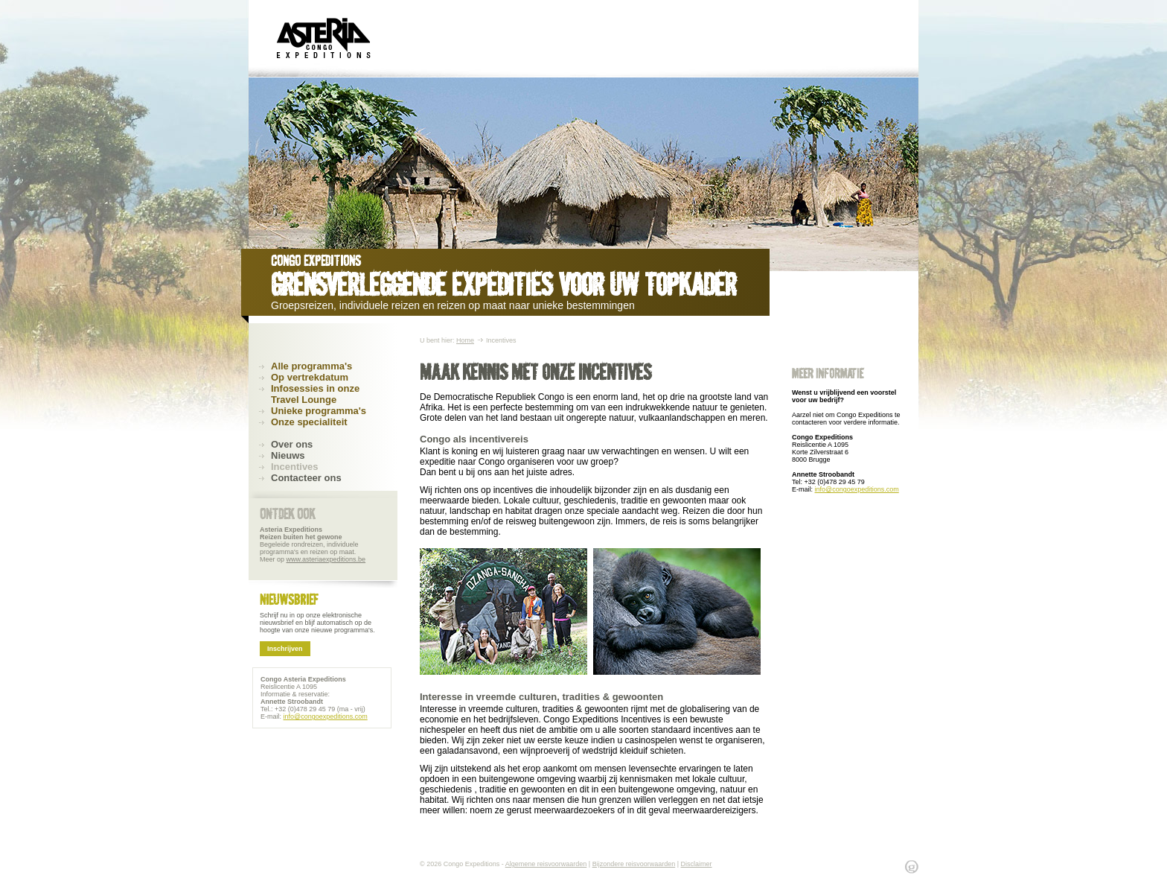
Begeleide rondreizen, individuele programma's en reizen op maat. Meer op (312, 544)
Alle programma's (311, 366)
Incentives (295, 466)
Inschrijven (285, 648)
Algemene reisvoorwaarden (546, 864)
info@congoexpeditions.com (857, 489)
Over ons (292, 444)
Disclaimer (696, 864)
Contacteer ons (306, 477)
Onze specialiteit (309, 421)
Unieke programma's (318, 410)
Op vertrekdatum (309, 377)
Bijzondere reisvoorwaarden (634, 864)
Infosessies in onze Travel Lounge (315, 394)
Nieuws (288, 455)
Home (465, 340)
